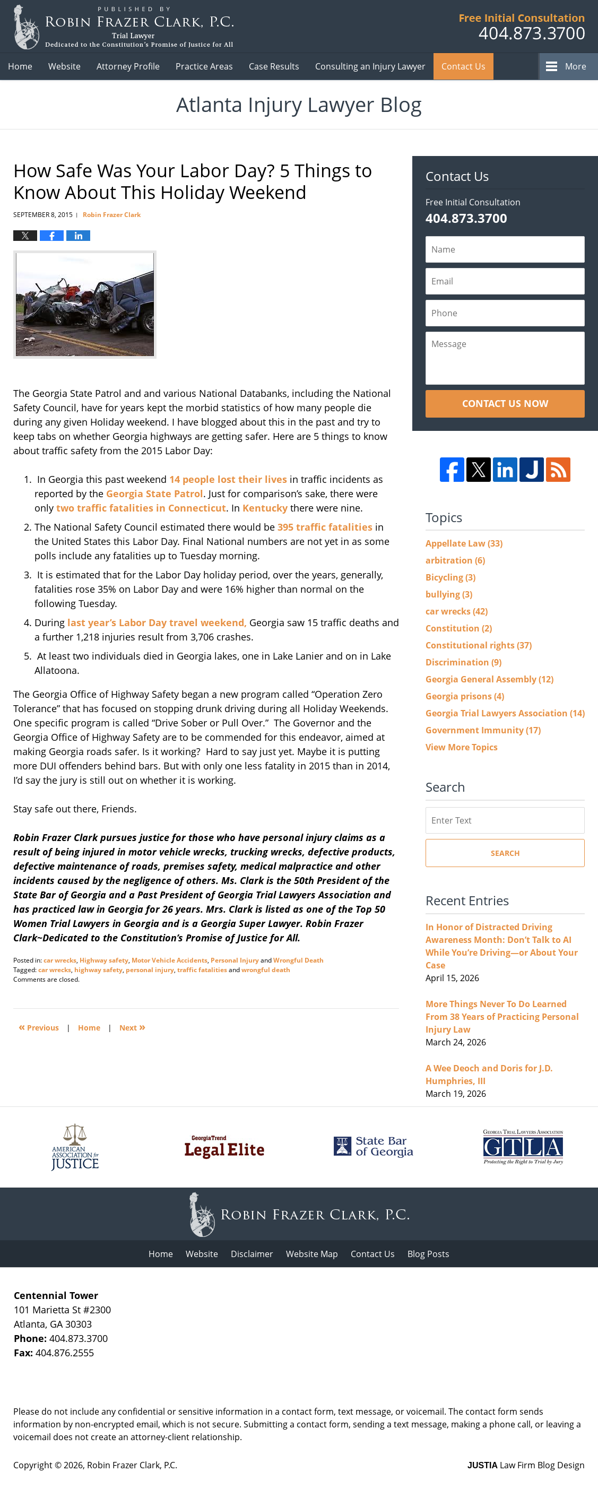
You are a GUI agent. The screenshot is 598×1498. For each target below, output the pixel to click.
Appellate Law (464, 543)
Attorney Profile (128, 66)
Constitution (459, 628)
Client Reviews (469, 66)
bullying (449, 594)
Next (132, 1026)
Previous (39, 1026)
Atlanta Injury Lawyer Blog (123, 26)
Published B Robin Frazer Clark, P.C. (522, 27)
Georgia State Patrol (154, 493)
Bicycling (450, 577)
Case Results (274, 66)
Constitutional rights (479, 645)
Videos (527, 66)
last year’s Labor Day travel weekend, (156, 622)
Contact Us (373, 1254)
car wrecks (60, 960)
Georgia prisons (465, 696)
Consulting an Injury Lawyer (370, 66)
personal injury (150, 969)
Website (64, 66)
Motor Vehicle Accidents (169, 960)
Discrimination (463, 662)
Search (505, 853)
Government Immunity (483, 730)
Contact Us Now (505, 403)
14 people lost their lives (228, 479)
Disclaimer (252, 1254)
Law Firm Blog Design (526, 1465)
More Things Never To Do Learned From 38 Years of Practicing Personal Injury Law (502, 1016)
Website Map (312, 1254)
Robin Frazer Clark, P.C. (132, 1465)
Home (20, 66)
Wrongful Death (298, 960)
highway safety (98, 969)
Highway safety (104, 960)
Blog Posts (428, 1254)
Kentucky (265, 507)
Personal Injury (235, 960)
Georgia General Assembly (489, 679)
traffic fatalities (202, 969)
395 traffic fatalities (325, 527)
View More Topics (462, 747)
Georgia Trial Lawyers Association (505, 713)
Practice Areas (204, 66)
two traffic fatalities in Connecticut (140, 507)
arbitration (455, 560)
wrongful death (265, 969)
